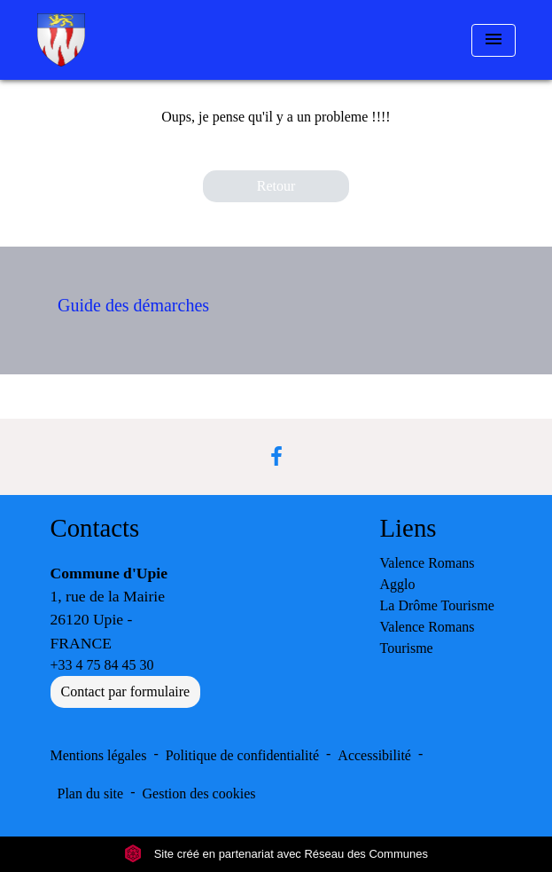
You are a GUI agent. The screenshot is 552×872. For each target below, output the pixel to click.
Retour (276, 185)
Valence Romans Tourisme (427, 637)
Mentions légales (99, 755)
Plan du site (91, 793)
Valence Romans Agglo (427, 573)
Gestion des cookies (199, 793)
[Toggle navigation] (493, 40)
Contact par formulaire (125, 691)
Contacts (95, 528)
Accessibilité (374, 755)
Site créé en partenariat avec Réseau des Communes (276, 853)
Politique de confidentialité (242, 755)
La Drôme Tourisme (437, 605)
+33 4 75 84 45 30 (102, 664)
